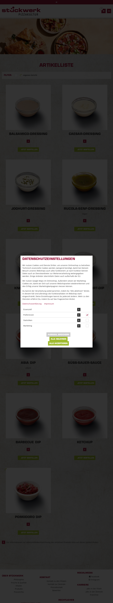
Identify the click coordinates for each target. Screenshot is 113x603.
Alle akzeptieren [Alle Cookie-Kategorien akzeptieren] (58, 343)
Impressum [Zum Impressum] (49, 303)
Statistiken (27, 320)
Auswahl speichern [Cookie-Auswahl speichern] (58, 334)
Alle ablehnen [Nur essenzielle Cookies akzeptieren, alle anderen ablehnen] (58, 339)
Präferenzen (28, 315)
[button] (78, 309)
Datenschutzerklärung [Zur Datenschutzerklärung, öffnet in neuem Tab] (32, 303)
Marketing (27, 325)
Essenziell (27, 309)
